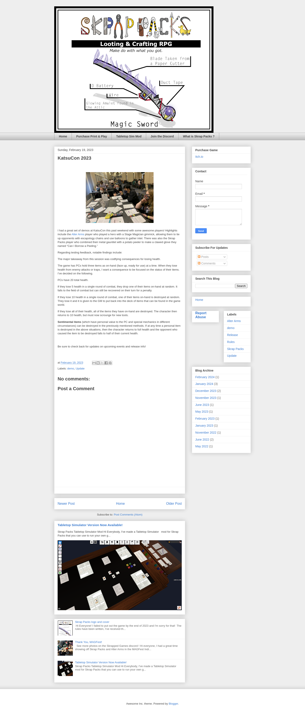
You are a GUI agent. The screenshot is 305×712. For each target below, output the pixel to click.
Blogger (173, 703)
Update (80, 368)
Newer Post (66, 503)
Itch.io (199, 156)
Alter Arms (78, 234)
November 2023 (205, 398)
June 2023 (202, 404)
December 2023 (205, 391)
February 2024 (205, 377)
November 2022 (205, 432)
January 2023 (204, 425)
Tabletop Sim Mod (128, 136)
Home (63, 136)
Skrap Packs (235, 349)
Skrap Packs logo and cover (92, 622)
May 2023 (201, 411)
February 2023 (205, 418)
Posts (203, 257)
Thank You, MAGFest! (88, 642)
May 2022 (201, 446)
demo (70, 368)
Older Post (174, 503)
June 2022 (202, 439)
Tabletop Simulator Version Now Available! (90, 525)
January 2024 (204, 384)
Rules (231, 342)
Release (232, 335)
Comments (207, 263)
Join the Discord (162, 136)
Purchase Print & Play (91, 136)
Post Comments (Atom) (128, 514)
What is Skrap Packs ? (199, 136)
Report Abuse (201, 315)
